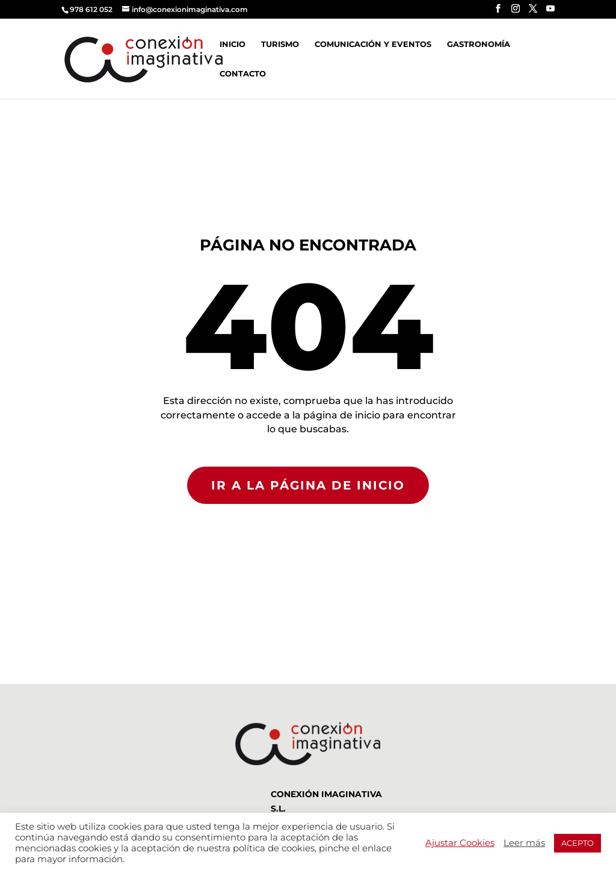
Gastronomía (478, 44)
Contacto (243, 73)
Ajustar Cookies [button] (459, 842)
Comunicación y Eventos (373, 44)
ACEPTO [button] (577, 843)
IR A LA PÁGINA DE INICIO (308, 485)
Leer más (524, 842)
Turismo (280, 44)
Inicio (232, 44)
